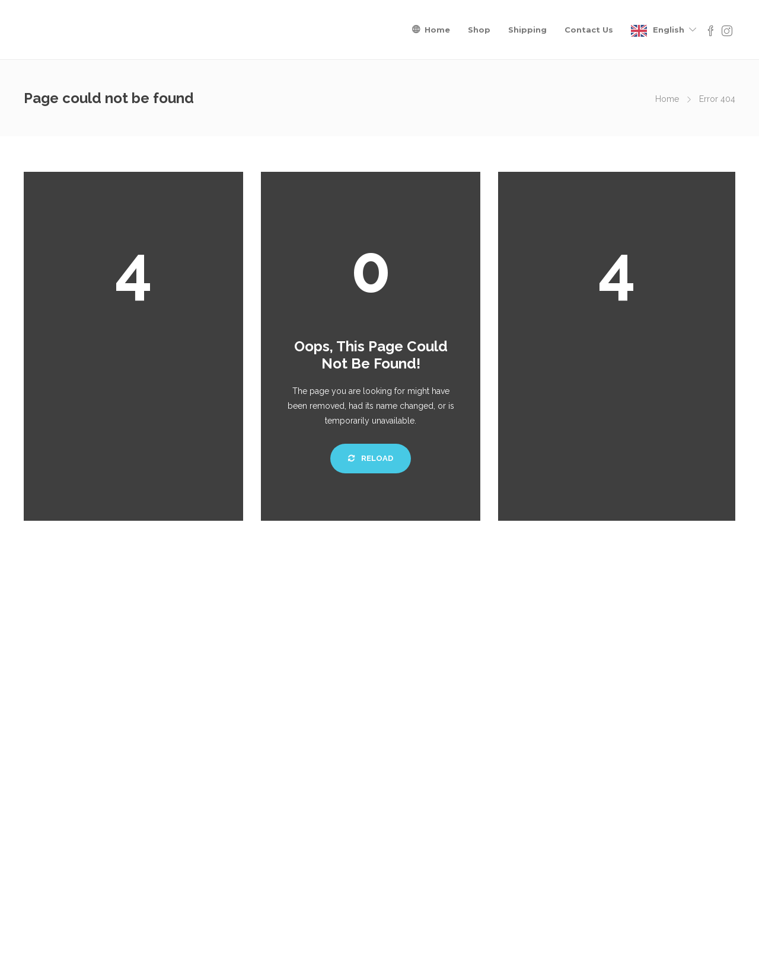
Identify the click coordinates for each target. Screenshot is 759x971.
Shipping (527, 29)
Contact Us (589, 29)
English (668, 29)
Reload (370, 458)
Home (437, 29)
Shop (479, 29)
